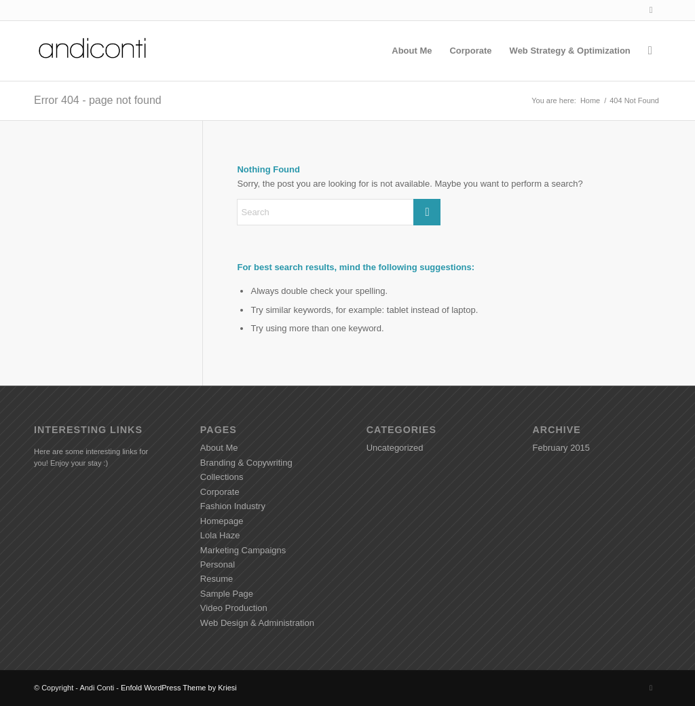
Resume (216, 579)
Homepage (222, 521)
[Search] (650, 51)
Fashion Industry (232, 506)
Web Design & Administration (257, 623)
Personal (217, 564)
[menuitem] (411, 51)
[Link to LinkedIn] (651, 10)
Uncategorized (395, 448)
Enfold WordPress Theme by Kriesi (179, 688)
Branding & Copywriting (246, 463)
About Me (219, 448)
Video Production (233, 608)
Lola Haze (220, 535)
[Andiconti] (93, 51)
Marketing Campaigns (243, 550)
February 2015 (561, 448)
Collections (222, 477)
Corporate (220, 492)
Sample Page (226, 594)
